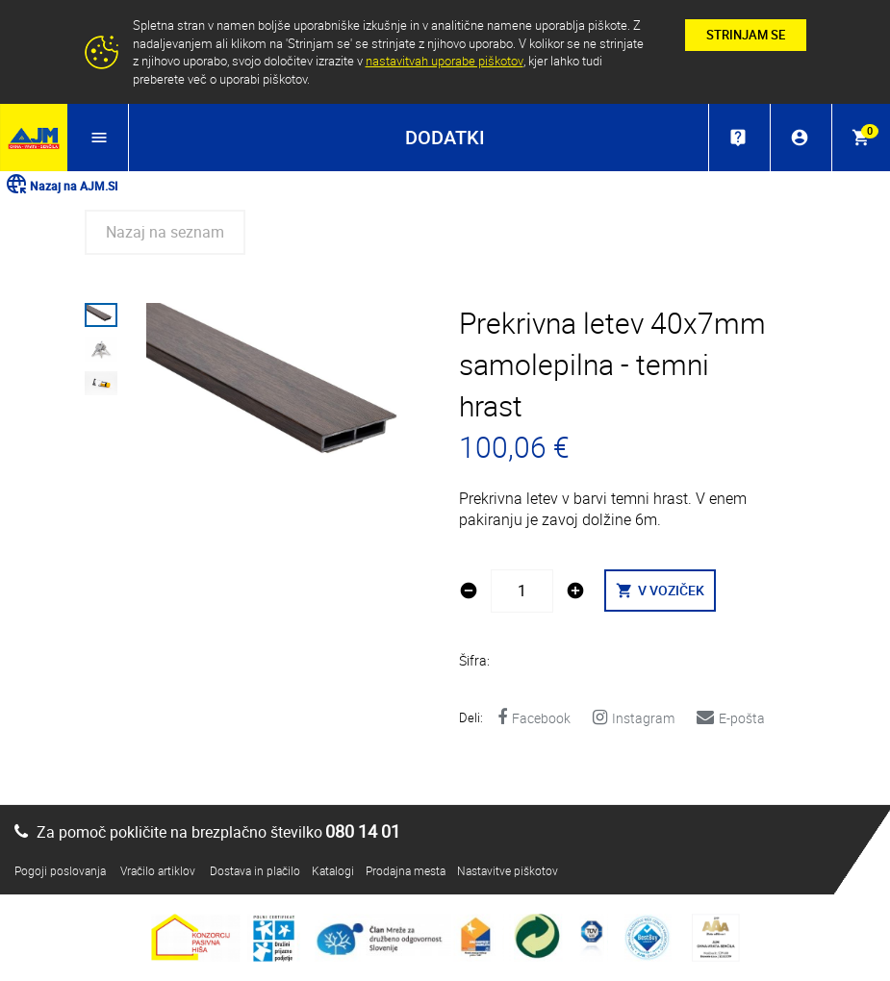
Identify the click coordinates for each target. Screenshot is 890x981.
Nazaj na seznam (165, 231)
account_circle (799, 137)
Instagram (633, 718)
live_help (738, 137)
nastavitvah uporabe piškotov (444, 60)
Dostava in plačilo (255, 870)
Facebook (534, 718)
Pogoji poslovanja (60, 870)
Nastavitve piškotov (507, 870)
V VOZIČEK (660, 590)
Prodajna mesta (405, 870)
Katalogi (333, 870)
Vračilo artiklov (157, 870)
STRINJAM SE (745, 34)
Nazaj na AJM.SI (61, 185)
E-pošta (731, 718)
